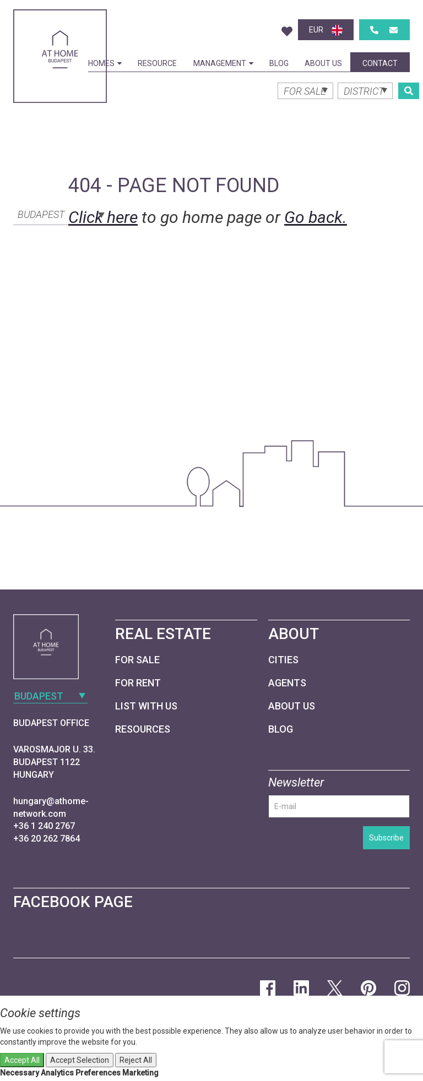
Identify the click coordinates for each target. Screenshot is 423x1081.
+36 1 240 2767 (44, 826)
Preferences (98, 1072)
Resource (157, 63)
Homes (105, 63)
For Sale (137, 659)
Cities (283, 659)
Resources (142, 729)
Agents (287, 683)
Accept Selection (79, 1060)
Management (223, 63)
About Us (323, 63)
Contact (380, 63)
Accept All (22, 1060)
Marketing (140, 1072)
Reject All (136, 1060)
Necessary (19, 1072)
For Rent (138, 683)
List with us (146, 706)
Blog (279, 63)
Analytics (57, 1072)
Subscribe (386, 837)
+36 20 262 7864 (46, 838)
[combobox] (60, 213)
